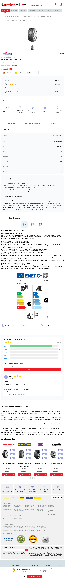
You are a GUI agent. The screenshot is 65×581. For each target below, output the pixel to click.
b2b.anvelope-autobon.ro (24, 562)
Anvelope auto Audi (18, 507)
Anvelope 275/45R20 (41, 529)
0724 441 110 (36, 5)
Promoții (41, 10)
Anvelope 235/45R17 (18, 526)
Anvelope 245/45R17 (18, 530)
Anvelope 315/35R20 (41, 530)
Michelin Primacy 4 (41, 506)
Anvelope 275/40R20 (42, 527)
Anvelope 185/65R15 (7, 530)
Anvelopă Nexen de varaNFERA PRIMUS (40, 464)
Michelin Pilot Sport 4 (42, 505)
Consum (7, 73)
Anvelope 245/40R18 (30, 530)
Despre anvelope (18, 518)
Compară (61, 53)
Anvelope (5, 10)
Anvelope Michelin (7, 505)
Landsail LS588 (28, 506)
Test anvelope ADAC (7, 515)
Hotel (49, 10)
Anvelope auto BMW (18, 509)
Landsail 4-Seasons (29, 509)
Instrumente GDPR (36, 565)
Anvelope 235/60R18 (30, 527)
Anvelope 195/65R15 (7, 529)
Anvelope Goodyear (7, 509)
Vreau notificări (15, 565)
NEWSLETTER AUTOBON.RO (11, 548)
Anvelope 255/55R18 (30, 526)
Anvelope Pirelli (6, 506)
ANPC (25, 565)
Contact (58, 10)
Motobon (14, 10)
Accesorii (32, 10)
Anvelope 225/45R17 (7, 527)
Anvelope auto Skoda (19, 510)
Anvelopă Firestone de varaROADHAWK (8, 464)
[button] (30, 478)
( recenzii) (13, 66)
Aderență (19, 73)
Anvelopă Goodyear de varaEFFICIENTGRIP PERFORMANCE (24, 465)
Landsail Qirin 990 (29, 505)
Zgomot (32, 73)
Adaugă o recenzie (33, 369)
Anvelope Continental (7, 508)
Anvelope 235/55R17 (18, 529)
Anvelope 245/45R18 (30, 529)
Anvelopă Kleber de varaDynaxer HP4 (56, 464)
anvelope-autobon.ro (10, 562)
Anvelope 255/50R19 (41, 526)
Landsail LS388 (28, 508)
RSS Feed (48, 565)
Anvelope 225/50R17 (18, 527)
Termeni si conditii (59, 565)
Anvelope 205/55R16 (7, 526)
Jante (23, 10)
